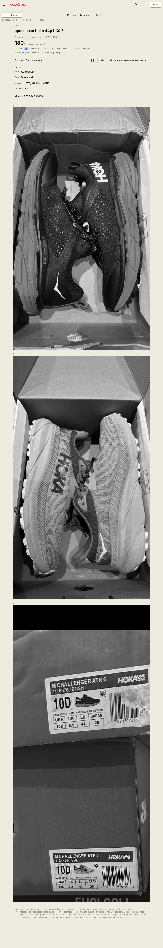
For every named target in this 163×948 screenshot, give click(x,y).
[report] (127, 60)
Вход (155, 4)
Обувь (18, 26)
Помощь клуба (130, 914)
